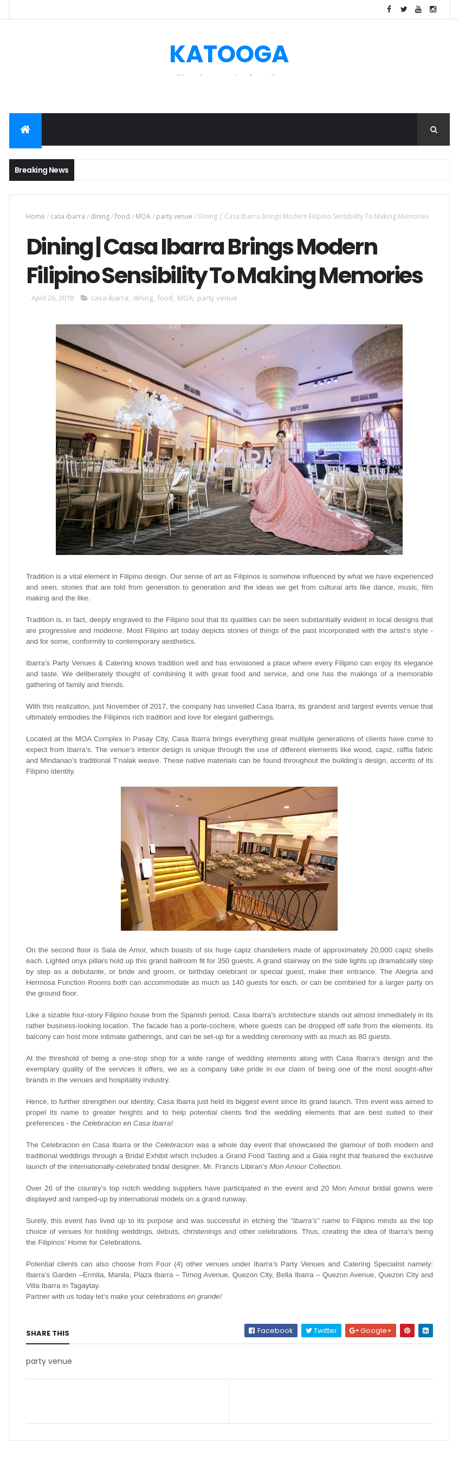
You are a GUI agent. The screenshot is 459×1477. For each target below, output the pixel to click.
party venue (174, 216)
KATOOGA (229, 53)
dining (99, 216)
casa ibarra (67, 216)
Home (35, 216)
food (122, 216)
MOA (143, 216)
